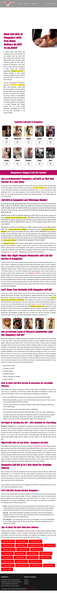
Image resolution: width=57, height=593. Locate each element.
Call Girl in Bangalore (39, 187)
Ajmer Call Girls (45, 557)
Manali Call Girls (7, 561)
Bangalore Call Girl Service (42, 446)
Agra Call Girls (7, 557)
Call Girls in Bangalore (17, 85)
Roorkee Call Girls (22, 565)
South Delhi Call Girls (35, 545)
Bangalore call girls (36, 304)
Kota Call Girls (49, 545)
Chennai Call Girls (35, 561)
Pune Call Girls (32, 553)
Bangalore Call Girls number (26, 531)
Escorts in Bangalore (12, 252)
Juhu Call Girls (32, 557)
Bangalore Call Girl (35, 273)
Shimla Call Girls (36, 565)
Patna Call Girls (20, 557)
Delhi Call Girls (21, 545)
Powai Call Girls (7, 553)
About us (27, 3)
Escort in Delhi (7, 569)
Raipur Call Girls (37, 549)
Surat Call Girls (49, 565)
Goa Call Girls (20, 553)
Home (20, 3)
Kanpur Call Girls (46, 553)
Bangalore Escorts (8, 541)
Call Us (7, 142)
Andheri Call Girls (7, 565)
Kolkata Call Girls (21, 561)
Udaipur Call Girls (35, 541)
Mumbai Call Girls (7, 545)
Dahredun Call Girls (8, 549)
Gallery (34, 3)
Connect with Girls (51, 3)
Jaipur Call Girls (22, 541)
